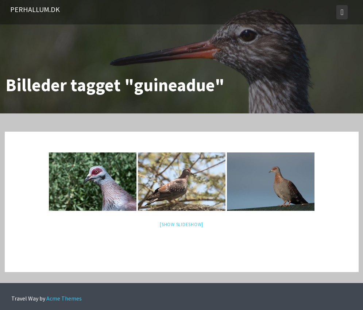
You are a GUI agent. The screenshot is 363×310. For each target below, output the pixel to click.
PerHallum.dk (35, 9)
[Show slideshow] (181, 224)
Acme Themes (64, 298)
